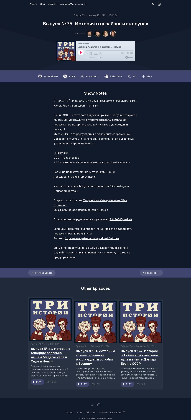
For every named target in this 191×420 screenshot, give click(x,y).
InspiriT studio (99, 209)
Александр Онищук (82, 176)
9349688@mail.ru (121, 219)
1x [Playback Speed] (95, 54)
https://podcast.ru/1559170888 (107, 119)
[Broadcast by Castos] (129, 57)
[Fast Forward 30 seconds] (100, 53)
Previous (41, 272)
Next (151, 272)
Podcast (33, 4)
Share (100, 58)
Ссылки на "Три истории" (73, 4)
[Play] (81, 52)
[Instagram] (159, 4)
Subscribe (52, 4)
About (42, 4)
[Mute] (87, 53)
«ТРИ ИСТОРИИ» (87, 252)
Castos (109, 415)
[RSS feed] (153, 4)
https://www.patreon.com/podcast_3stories (92, 238)
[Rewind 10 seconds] (91, 53)
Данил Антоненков (92, 172)
